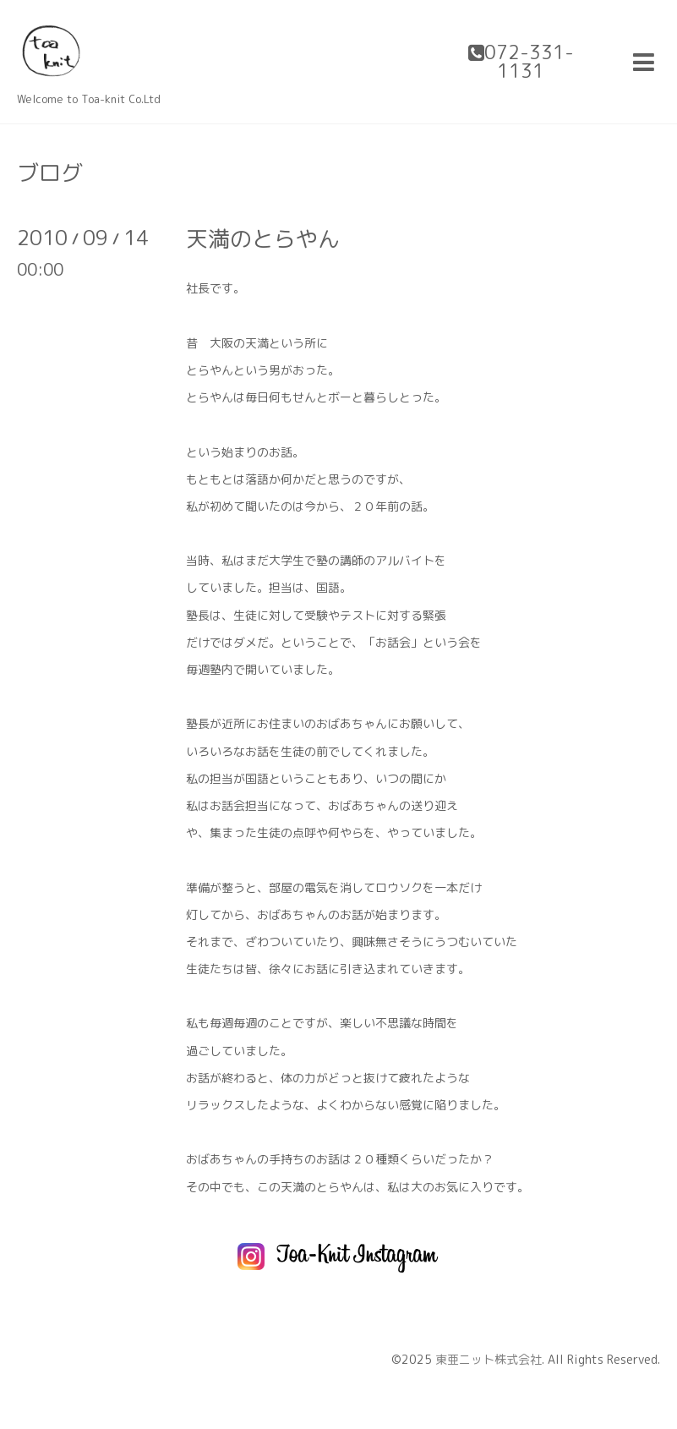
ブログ (50, 172)
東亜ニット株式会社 (488, 1359)
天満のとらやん (263, 238)
